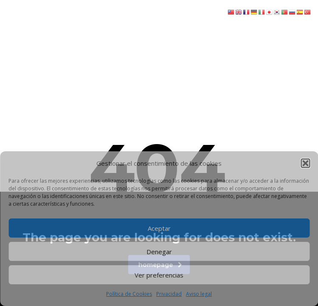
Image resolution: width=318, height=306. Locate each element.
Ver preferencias (159, 275)
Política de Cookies (129, 294)
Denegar (159, 251)
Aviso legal (199, 294)
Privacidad (169, 294)
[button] (305, 163)
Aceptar (159, 228)
